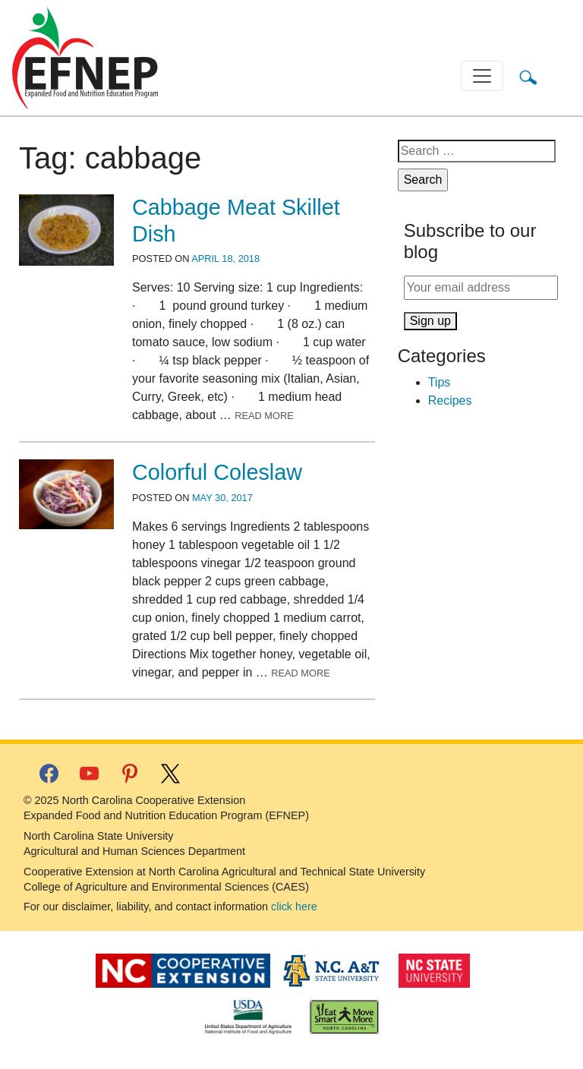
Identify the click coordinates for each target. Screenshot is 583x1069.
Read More (264, 415)
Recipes (450, 400)
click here (294, 906)
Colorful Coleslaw (217, 472)
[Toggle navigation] (482, 76)
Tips (439, 382)
